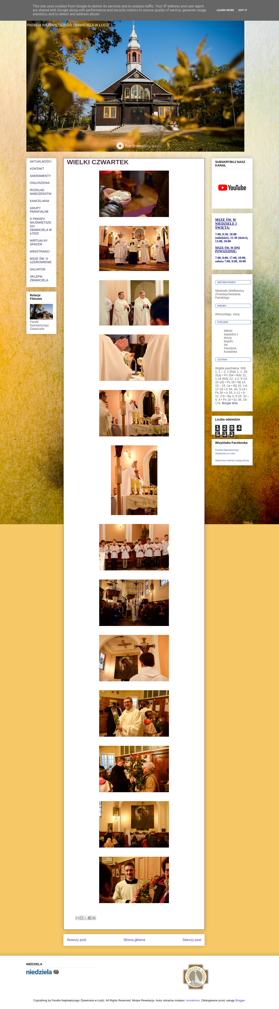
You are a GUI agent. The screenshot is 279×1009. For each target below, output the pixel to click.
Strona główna (134, 940)
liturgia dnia (230, 403)
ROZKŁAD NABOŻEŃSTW (40, 191)
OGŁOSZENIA (40, 183)
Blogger (240, 1000)
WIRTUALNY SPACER (39, 242)
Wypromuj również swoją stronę (232, 460)
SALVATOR (37, 269)
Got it (242, 10)
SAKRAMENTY (40, 176)
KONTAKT (37, 168)
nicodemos (193, 1000)
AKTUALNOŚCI (40, 161)
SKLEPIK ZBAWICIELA (39, 278)
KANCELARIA (39, 201)
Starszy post (191, 940)
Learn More (225, 10)
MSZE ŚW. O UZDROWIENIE (41, 260)
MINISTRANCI (40, 251)
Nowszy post (76, 940)
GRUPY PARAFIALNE (39, 210)
